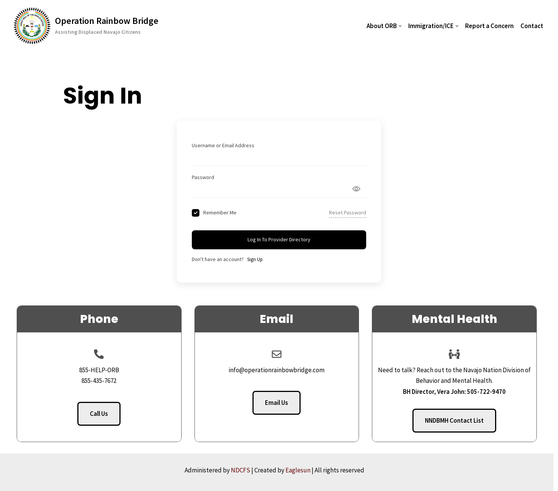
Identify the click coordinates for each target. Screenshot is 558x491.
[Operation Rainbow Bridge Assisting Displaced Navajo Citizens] (85, 26)
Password (203, 177)
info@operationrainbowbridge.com (279, 370)
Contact (531, 26)
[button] (400, 26)
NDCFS (245, 470)
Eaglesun (302, 470)
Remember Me (220, 212)
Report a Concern (489, 26)
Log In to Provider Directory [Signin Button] (279, 239)
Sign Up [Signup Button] (255, 259)
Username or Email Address (223, 145)
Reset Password (347, 212)
